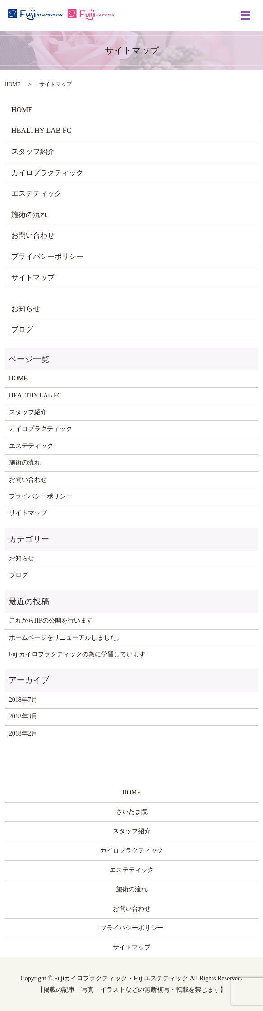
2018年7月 (23, 699)
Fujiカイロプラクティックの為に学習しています (77, 654)
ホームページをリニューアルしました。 (66, 637)
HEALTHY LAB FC (41, 130)
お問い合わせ (33, 235)
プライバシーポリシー (47, 256)
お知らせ (25, 308)
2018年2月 (23, 733)
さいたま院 (132, 811)
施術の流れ (29, 214)
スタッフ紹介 (33, 151)
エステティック (36, 193)
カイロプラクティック (47, 172)
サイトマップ (33, 277)
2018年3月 (23, 716)
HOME (12, 84)
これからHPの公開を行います (51, 620)
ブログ (22, 329)
